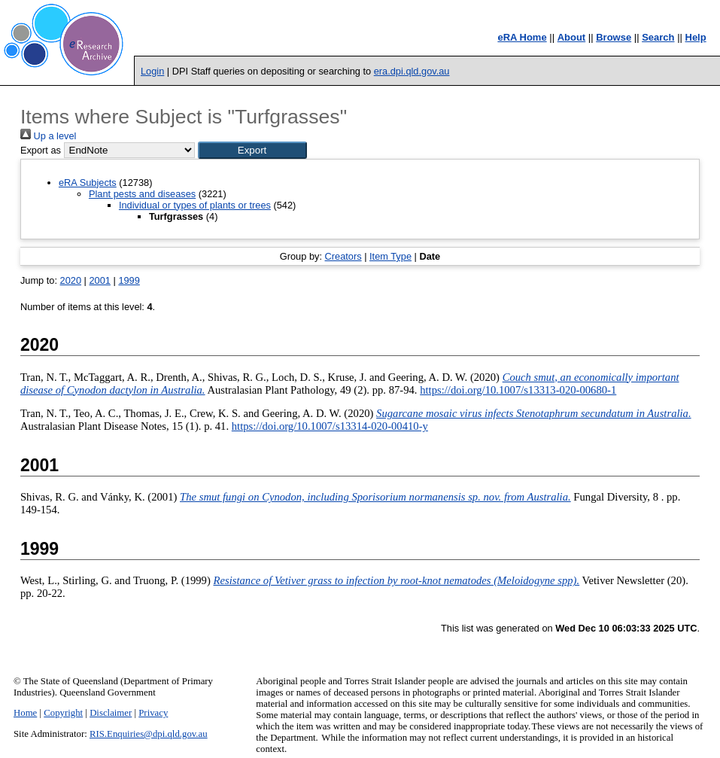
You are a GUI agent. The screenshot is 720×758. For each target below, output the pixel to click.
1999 (128, 280)
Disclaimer (111, 713)
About (571, 37)
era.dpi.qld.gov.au (412, 71)
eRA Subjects (88, 182)
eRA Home (521, 37)
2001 (99, 280)
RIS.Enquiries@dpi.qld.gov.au (149, 734)
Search (658, 37)
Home (25, 713)
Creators (343, 256)
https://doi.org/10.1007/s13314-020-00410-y (330, 426)
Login (152, 71)
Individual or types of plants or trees (195, 205)
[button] (252, 150)
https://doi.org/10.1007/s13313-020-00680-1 (518, 390)
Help (695, 37)
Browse (613, 37)
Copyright (63, 713)
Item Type (390, 256)
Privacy (153, 713)
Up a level (48, 136)
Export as (40, 150)
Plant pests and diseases (142, 193)
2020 (70, 280)
